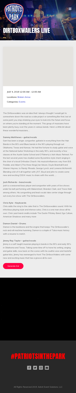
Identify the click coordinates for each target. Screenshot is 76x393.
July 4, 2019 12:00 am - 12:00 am (24, 91)
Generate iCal (13, 266)
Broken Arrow (24, 97)
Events (22, 101)
